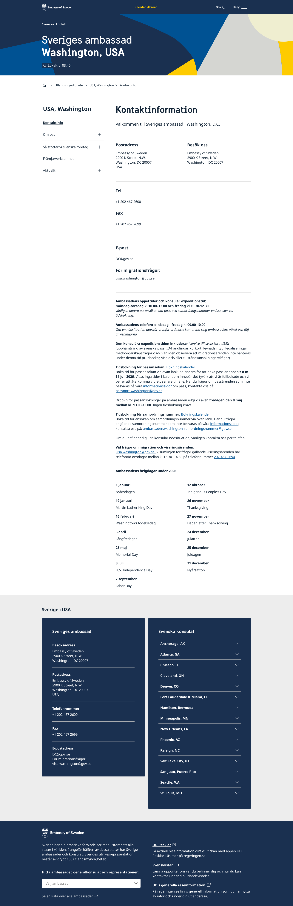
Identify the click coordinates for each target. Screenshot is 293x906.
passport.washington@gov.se (139, 390)
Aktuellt (49, 170)
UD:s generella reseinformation (178, 885)
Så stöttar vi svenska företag (65, 147)
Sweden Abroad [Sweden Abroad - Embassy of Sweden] (146, 7)
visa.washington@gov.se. (136, 452)
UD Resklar (161, 845)
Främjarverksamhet (58, 158)
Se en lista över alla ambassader (67, 896)
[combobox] (91, 883)
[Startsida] (45, 85)
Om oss (49, 134)
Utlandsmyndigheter (69, 85)
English (61, 24)
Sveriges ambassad (87, 46)
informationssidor (157, 386)
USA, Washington (102, 85)
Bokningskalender (180, 367)
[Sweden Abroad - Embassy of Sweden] (60, 7)
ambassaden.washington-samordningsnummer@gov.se (187, 428)
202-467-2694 (224, 456)
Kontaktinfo (53, 122)
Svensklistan (163, 865)
